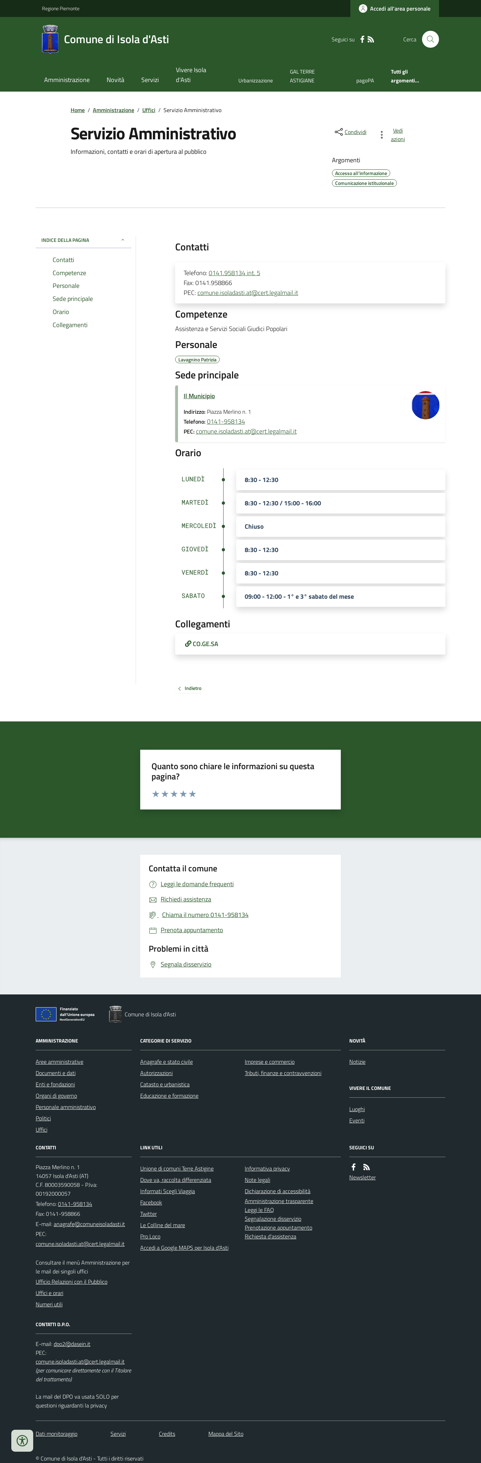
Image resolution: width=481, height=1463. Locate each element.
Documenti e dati (56, 1073)
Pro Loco (150, 1236)
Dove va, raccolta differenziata (175, 1179)
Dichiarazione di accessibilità (277, 1191)
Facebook (151, 1202)
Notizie (357, 1061)
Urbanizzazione (255, 80)
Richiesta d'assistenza (270, 1236)
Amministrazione (67, 80)
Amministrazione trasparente (279, 1201)
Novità (115, 80)
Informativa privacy (267, 1168)
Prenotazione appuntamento (278, 1227)
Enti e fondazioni (55, 1084)
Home (78, 110)
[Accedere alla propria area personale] (394, 8)
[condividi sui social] (350, 132)
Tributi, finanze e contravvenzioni (283, 1073)
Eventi (356, 1120)
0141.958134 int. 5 (234, 273)
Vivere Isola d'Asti (191, 75)
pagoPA (365, 80)
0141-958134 (226, 421)
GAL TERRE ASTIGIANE (302, 76)
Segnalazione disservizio (273, 1218)
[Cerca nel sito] (427, 39)
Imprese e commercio (270, 1061)
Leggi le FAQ (259, 1210)
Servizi (150, 80)
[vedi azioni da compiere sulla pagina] (392, 134)
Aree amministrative (59, 1061)
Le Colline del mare (162, 1225)
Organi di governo (56, 1095)
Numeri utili (49, 1304)
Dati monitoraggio (56, 1433)
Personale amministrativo (66, 1107)
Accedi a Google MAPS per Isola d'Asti (184, 1247)
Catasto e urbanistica (165, 1084)
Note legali (257, 1179)
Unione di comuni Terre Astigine (177, 1168)
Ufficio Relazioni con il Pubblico (71, 1281)
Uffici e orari (49, 1293)
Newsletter (362, 1177)
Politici (43, 1118)
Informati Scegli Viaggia (167, 1191)
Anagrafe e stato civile (166, 1061)
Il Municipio (199, 396)
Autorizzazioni (156, 1073)
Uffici (148, 110)
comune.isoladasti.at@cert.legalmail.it (247, 292)
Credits (167, 1433)
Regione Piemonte (60, 8)
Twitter (148, 1213)
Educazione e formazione (169, 1095)
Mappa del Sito (225, 1433)
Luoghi (357, 1109)
